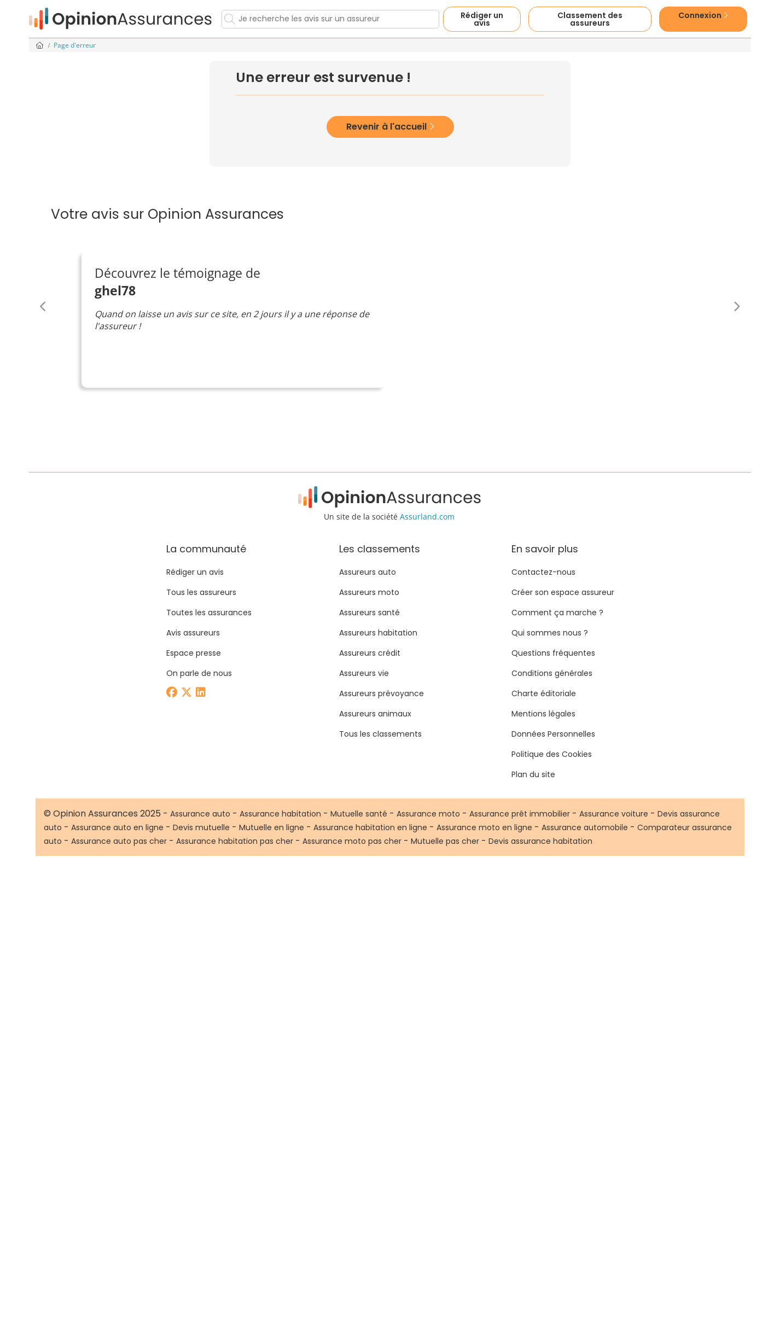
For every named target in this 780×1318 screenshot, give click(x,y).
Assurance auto (200, 813)
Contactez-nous (543, 572)
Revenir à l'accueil (390, 126)
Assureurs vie (364, 673)
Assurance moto (428, 813)
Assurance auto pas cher (119, 841)
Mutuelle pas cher (445, 841)
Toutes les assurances (209, 612)
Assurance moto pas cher (351, 841)
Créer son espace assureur (562, 592)
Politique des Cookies (551, 754)
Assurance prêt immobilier (519, 813)
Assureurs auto (367, 572)
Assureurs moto (369, 592)
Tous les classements (380, 733)
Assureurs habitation (378, 632)
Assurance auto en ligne (117, 827)
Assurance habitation (280, 813)
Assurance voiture (613, 813)
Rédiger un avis (482, 19)
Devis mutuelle (201, 827)
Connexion (703, 15)
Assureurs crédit (369, 653)
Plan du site (533, 774)
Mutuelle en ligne (271, 827)
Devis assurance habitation (540, 841)
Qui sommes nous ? (549, 632)
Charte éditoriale (543, 693)
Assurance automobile (585, 827)
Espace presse (193, 653)
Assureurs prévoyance (381, 693)
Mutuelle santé (358, 813)
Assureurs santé (369, 612)
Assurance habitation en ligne (370, 827)
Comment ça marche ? (557, 612)
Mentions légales (543, 713)
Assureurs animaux (375, 713)
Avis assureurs (193, 632)
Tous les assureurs (201, 592)
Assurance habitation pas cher (234, 841)
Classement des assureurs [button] (589, 19)
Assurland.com (427, 516)
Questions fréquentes (553, 653)
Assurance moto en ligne (484, 827)
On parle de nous (199, 673)
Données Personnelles (553, 733)
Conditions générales (551, 673)
